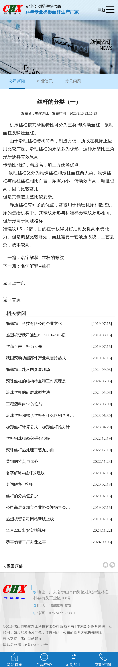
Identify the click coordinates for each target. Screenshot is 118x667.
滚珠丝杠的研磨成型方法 (28, 392)
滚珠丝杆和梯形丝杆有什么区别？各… (40, 415)
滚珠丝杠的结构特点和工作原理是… (38, 381)
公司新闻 (17, 84)
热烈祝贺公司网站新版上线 (30, 519)
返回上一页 (14, 282)
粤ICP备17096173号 (33, 645)
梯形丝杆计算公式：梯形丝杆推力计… (40, 427)
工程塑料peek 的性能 (24, 404)
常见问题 (73, 81)
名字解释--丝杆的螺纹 (42, 257)
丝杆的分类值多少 (22, 496)
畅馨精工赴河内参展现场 (28, 369)
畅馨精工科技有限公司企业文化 (34, 323)
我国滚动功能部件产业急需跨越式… (38, 358)
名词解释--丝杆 (35, 266)
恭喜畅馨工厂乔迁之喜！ (28, 542)
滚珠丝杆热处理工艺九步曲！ (32, 450)
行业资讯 (45, 81)
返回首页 (12, 299)
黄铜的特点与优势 (22, 461)
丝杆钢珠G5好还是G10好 (28, 438)
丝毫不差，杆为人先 (24, 346)
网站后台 (10, 645)
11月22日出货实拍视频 (26, 530)
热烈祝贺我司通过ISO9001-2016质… (38, 335)
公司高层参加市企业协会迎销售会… (38, 507)
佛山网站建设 (31, 639)
